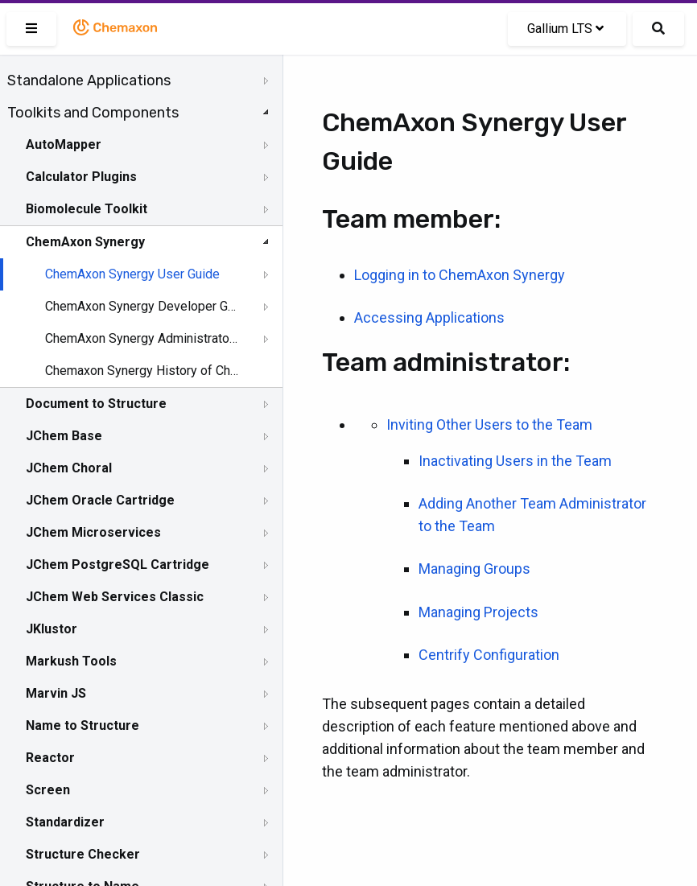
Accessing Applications (429, 317)
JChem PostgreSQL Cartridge (117, 564)
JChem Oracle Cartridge (100, 500)
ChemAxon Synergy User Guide (132, 274)
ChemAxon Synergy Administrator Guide (142, 338)
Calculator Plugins (81, 176)
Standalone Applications (89, 80)
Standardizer (65, 822)
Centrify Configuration (489, 654)
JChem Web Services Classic (115, 596)
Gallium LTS (565, 28)
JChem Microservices (93, 532)
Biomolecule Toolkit (86, 208)
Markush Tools (71, 661)
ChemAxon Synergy (85, 241)
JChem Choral (69, 468)
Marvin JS (56, 693)
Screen (48, 789)
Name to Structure (82, 725)
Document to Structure (96, 403)
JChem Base (64, 435)
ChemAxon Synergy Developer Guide (142, 306)
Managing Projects (478, 612)
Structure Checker (83, 854)
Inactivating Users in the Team (515, 460)
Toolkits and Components (93, 113)
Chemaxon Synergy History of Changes (142, 370)
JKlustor (51, 629)
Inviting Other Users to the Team (489, 424)
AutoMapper (63, 144)
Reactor (50, 757)
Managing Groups (474, 568)
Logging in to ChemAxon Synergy (459, 274)
